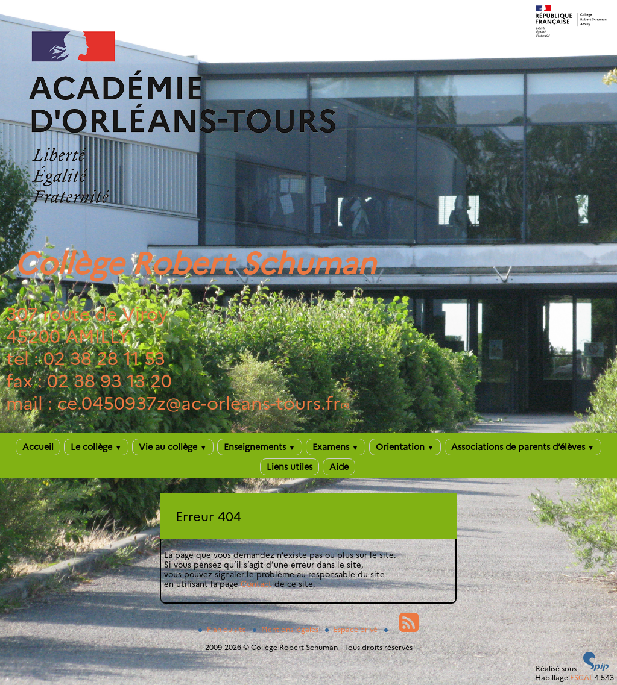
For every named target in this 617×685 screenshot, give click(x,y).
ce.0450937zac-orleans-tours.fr (198, 403)
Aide (339, 466)
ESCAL (581, 677)
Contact (256, 584)
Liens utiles (289, 466)
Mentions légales (286, 629)
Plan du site (223, 629)
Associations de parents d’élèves (523, 447)
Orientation (405, 447)
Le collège (96, 447)
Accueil (38, 447)
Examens (335, 447)
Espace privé (352, 629)
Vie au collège (173, 447)
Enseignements (260, 447)
